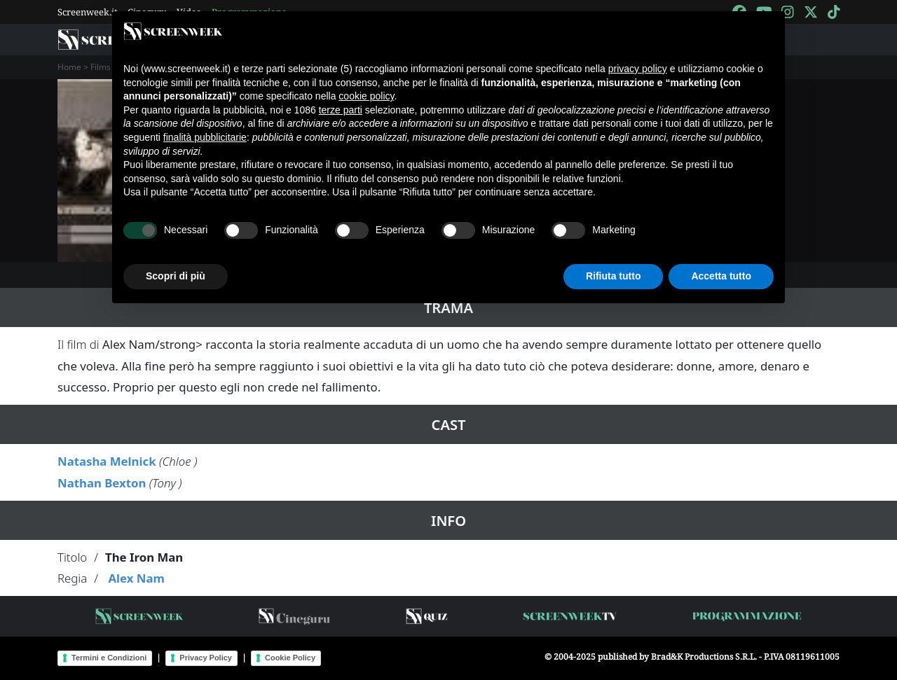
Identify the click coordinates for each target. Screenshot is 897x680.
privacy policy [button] (637, 68)
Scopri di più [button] (175, 276)
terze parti (340, 110)
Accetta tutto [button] (721, 276)
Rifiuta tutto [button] (613, 276)
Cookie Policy (290, 657)
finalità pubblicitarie (205, 137)
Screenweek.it (87, 12)
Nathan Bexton (101, 483)
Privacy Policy (205, 657)
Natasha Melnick (106, 461)
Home (69, 67)
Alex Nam (136, 578)
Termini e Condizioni (108, 657)
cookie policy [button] (366, 96)
